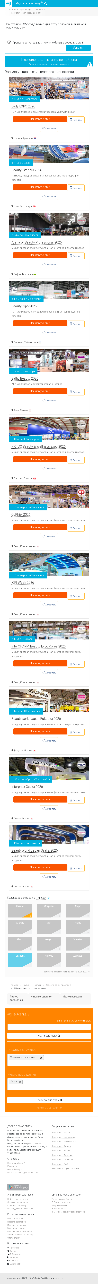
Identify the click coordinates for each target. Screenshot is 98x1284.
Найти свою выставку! (18, 1199)
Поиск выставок (15, 1218)
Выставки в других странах (65, 1168)
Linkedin (14, 1257)
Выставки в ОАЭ (60, 1164)
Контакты (12, 1166)
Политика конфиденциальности (22, 1172)
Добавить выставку (61, 1202)
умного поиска (34, 1143)
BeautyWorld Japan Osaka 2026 (34, 850)
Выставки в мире (16, 1228)
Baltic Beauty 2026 (24, 378)
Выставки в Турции (61, 1146)
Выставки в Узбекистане (64, 1141)
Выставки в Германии (62, 1159)
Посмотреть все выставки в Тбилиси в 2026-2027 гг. (66, 972)
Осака (17, 818)
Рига (16, 410)
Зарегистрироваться (17, 1202)
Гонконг (18, 478)
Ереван (18, 138)
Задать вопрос (59, 1208)
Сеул (16, 546)
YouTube (14, 1260)
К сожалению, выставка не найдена (49, 60)
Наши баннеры (14, 1169)
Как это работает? (16, 1163)
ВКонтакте (15, 1254)
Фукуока (18, 750)
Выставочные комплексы (19, 1231)
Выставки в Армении (62, 1155)
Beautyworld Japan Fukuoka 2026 (36, 719)
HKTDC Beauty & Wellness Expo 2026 (38, 446)
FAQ (18, 1153)
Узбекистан (32, 342)
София (17, 274)
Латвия (25, 410)
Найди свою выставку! (26, 3)
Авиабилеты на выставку (20, 1234)
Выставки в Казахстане (63, 1137)
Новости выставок (16, 1222)
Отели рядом (13, 1238)
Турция (30, 206)
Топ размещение (59, 1205)
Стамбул (18, 206)
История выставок (16, 1225)
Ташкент (18, 342)
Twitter (13, 1251)
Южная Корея (29, 546)
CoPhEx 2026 (20, 514)
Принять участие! (40, 119)
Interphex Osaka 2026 (27, 787)
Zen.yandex (15, 1264)
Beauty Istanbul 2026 (26, 170)
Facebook (14, 1248)
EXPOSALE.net (18, 1014)
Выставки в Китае (61, 1150)
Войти (78, 47)
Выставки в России (61, 1132)
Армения (29, 138)
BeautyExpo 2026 (24, 306)
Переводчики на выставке (20, 1208)
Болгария (29, 274)
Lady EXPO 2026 (23, 106)
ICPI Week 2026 (22, 583)
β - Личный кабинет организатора (68, 1212)
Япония (30, 750)
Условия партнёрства (62, 1199)
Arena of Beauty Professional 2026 (36, 242)
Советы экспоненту (16, 1205)
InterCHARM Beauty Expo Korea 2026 (38, 646)
